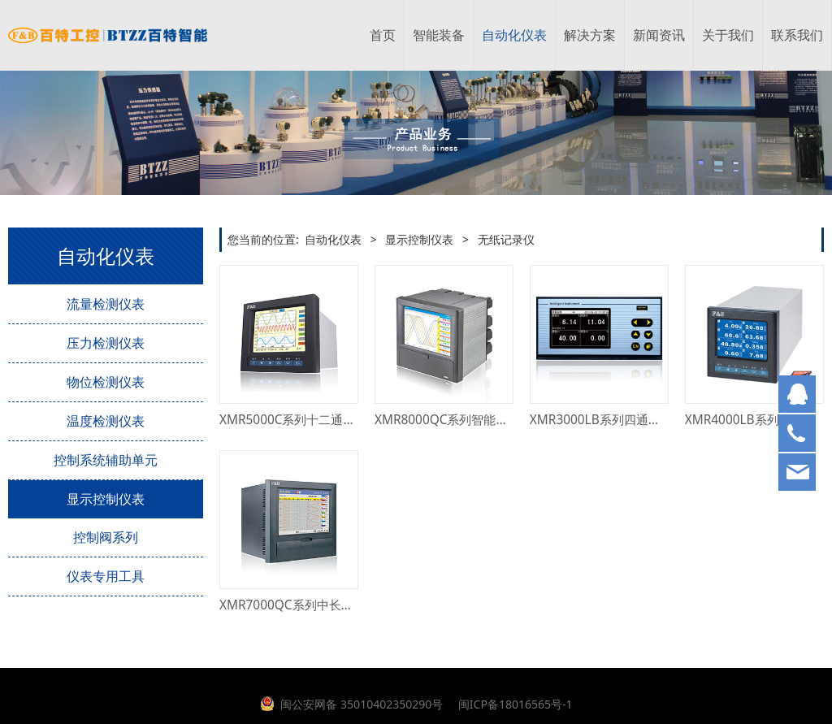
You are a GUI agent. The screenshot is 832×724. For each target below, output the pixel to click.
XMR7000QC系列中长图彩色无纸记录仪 (329, 604)
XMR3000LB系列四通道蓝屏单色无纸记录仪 (650, 419)
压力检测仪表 (106, 343)
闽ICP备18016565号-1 (513, 704)
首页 (383, 35)
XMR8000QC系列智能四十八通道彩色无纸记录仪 (509, 419)
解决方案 (590, 35)
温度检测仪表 (106, 421)
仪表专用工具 (106, 576)
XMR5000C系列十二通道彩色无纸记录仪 (330, 419)
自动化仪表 (514, 35)
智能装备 (439, 35)
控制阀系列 (105, 537)
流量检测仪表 (106, 304)
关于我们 (728, 35)
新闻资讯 (659, 35)
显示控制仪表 (106, 499)
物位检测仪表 (106, 382)
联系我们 (797, 35)
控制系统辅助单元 (106, 460)
